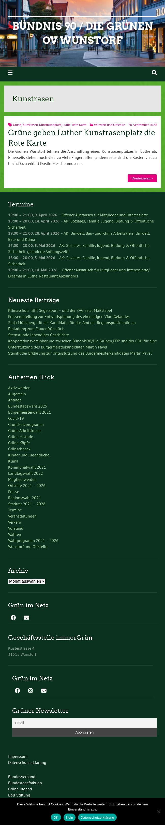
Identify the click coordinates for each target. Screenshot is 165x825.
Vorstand (15, 528)
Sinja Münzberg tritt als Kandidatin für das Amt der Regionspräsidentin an (72, 322)
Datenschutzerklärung (27, 762)
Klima (13, 461)
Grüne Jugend (20, 788)
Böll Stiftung (19, 795)
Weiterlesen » (142, 178)
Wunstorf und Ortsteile (109, 125)
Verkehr (14, 522)
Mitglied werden (22, 479)
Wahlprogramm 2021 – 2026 (33, 540)
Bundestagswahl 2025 (27, 406)
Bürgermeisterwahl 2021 (29, 412)
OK (55, 817)
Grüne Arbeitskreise (24, 430)
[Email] (84, 723)
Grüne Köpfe (19, 442)
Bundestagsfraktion (25, 782)
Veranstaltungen (22, 516)
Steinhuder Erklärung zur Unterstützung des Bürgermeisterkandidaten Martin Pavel (80, 353)
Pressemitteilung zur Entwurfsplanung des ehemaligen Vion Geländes (69, 316)
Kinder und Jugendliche (28, 454)
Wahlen (14, 534)
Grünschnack (19, 448)
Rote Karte (79, 125)
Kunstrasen (30, 125)
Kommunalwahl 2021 (27, 467)
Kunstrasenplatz (50, 125)
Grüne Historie (20, 436)
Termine (15, 509)
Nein (69, 817)
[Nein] (158, 811)
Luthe (67, 125)
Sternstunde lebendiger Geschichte (38, 334)
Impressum (17, 756)
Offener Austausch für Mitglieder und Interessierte (105, 214)
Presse (13, 491)
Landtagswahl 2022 (25, 473)
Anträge (15, 399)
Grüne (17, 125)
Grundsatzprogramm (26, 424)
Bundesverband (21, 776)
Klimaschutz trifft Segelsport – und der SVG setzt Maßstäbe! (60, 310)
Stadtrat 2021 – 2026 (27, 503)
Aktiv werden (19, 387)
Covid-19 (16, 418)
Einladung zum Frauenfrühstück (36, 328)
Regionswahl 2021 (24, 497)
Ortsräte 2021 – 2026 (27, 485)
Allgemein (17, 393)
